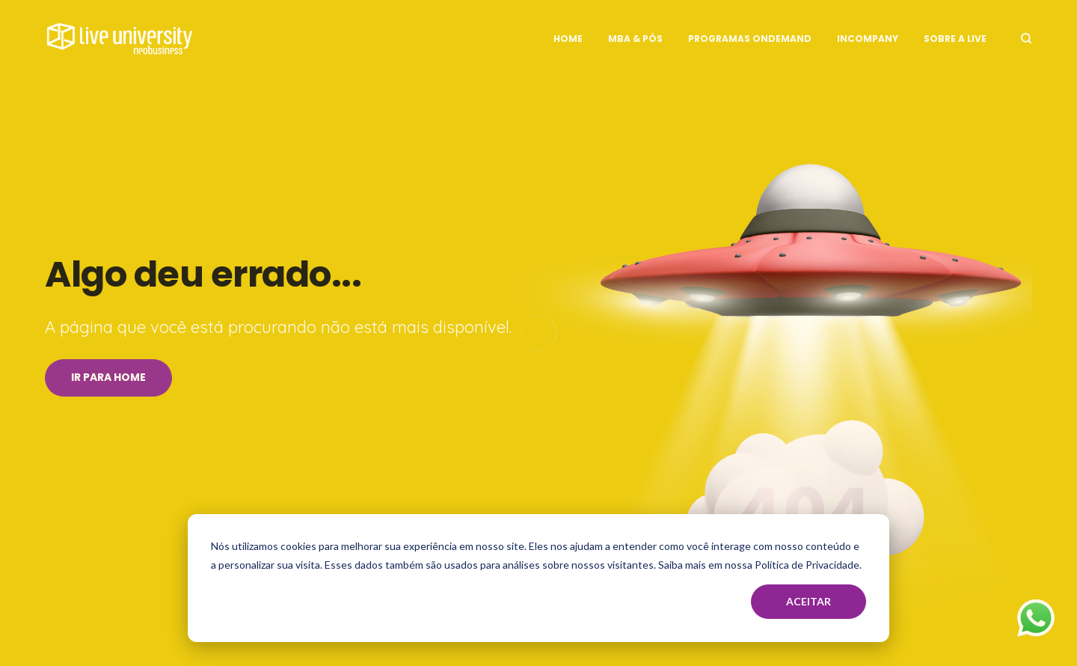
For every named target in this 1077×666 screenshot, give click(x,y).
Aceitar (808, 601)
